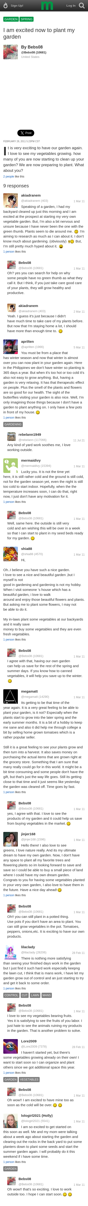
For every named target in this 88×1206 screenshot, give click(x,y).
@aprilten (27, 347)
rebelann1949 (30, 434)
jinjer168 (28, 834)
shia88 (26, 549)
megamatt (29, 691)
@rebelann (26, 440)
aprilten (27, 341)
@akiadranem (30, 200)
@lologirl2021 (30, 1121)
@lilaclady (28, 952)
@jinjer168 (28, 839)
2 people (8, 176)
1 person (8, 251)
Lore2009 (29, 1041)
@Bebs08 (28, 52)
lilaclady (28, 947)
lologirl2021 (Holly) (37, 1115)
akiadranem (31, 195)
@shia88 (27, 554)
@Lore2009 (29, 1046)
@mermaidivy (30, 466)
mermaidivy (31, 460)
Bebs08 (35, 47)
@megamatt (29, 696)
